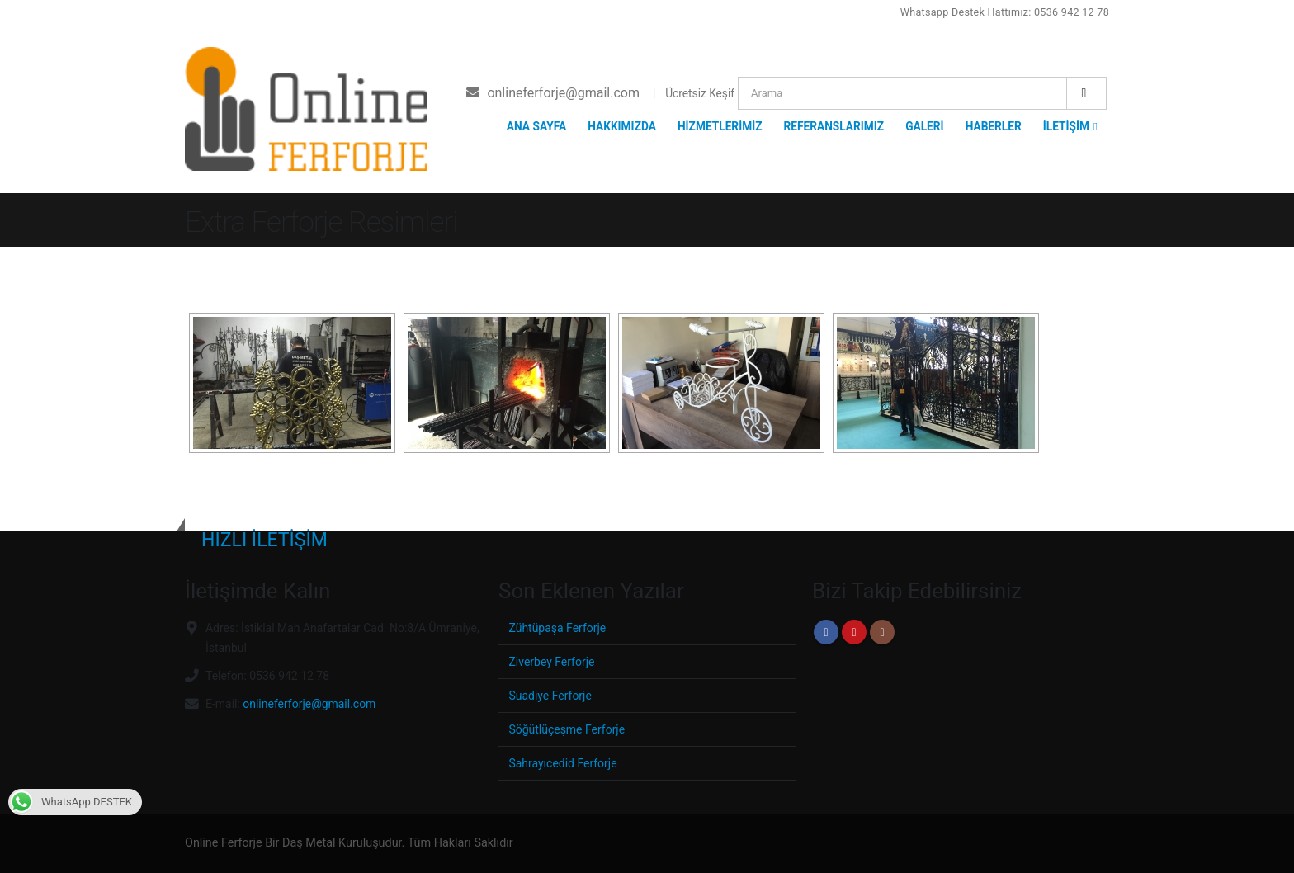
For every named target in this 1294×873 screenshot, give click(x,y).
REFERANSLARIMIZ (833, 126)
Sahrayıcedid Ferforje (565, 763)
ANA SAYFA (536, 126)
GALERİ (924, 126)
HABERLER (994, 126)
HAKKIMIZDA (622, 126)
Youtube (854, 632)
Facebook (826, 632)
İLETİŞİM (1066, 126)
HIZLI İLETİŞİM (264, 540)
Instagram (882, 632)
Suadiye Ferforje (551, 695)
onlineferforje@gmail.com (312, 703)
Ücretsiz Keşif (699, 93)
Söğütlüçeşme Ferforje (569, 729)
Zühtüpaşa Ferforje (559, 628)
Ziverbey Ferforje (553, 661)
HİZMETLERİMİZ (720, 126)
